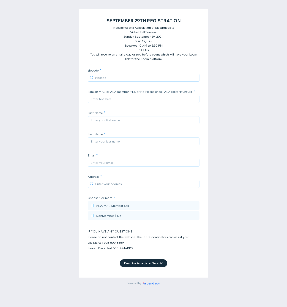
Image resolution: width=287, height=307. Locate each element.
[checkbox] (143, 206)
